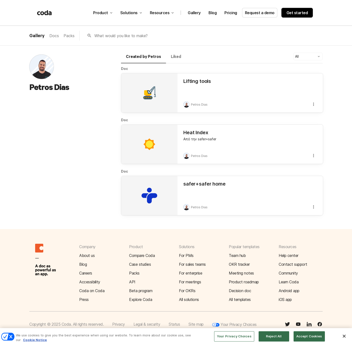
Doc (124, 68)
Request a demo (260, 12)
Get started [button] (297, 12)
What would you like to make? (121, 35)
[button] (308, 56)
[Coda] (44, 12)
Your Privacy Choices (234, 324)
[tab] (143, 59)
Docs (54, 35)
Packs (69, 35)
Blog (213, 12)
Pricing (230, 12)
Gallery (194, 12)
